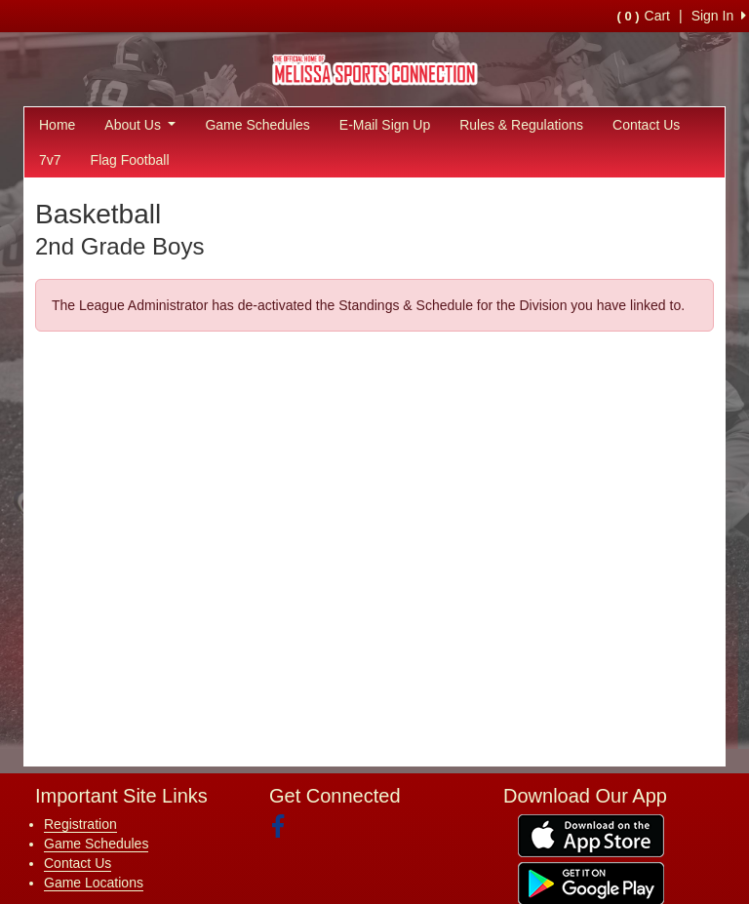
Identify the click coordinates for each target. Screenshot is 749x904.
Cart (643, 15)
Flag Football (130, 160)
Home (57, 125)
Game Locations (93, 882)
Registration (80, 824)
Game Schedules (257, 125)
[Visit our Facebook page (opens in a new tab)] (285, 827)
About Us (140, 125)
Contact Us (646, 125)
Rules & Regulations (521, 125)
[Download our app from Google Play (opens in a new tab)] (591, 881)
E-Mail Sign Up (384, 125)
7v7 (50, 160)
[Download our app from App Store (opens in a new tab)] (591, 834)
